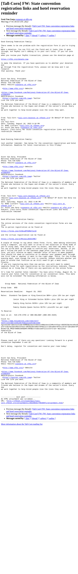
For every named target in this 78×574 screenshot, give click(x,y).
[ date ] (27, 35)
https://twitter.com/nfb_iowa (17, 107)
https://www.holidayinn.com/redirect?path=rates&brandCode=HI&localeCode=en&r (20, 373)
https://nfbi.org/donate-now (14, 63)
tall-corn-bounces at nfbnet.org (34, 131)
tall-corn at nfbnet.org (31, 140)
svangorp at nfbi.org (23, 19)
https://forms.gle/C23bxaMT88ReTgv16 (18, 267)
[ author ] (52, 35)
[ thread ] (35, 35)
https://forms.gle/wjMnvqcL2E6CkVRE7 (18, 276)
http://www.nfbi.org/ (13, 96)
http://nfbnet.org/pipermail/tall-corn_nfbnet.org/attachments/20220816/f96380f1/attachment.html (32, 467)
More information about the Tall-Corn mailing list (21, 490)
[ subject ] (43, 35)
